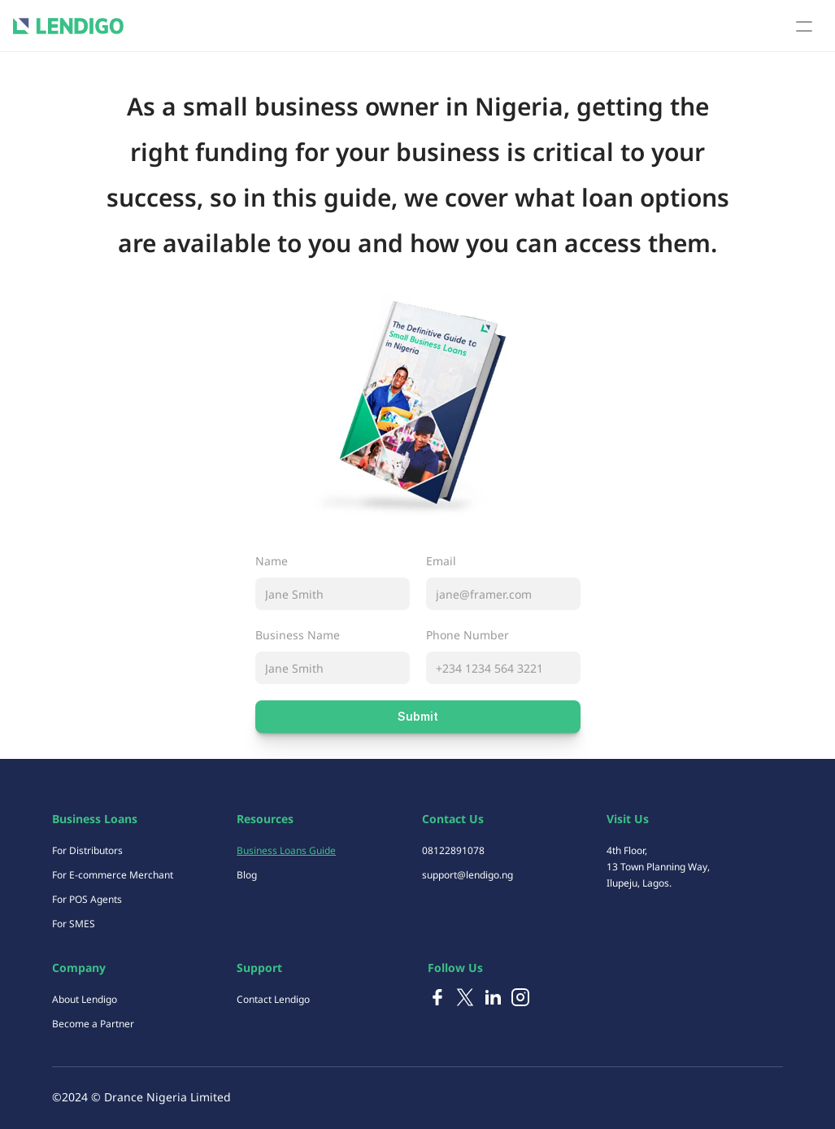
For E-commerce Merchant (112, 875)
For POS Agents (87, 899)
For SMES (73, 924)
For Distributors (87, 850)
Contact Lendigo (273, 999)
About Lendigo (84, 999)
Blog (247, 875)
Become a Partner (93, 1024)
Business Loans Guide (286, 850)
